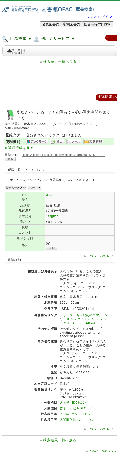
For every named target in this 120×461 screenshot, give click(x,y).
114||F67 (52, 216)
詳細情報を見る (21, 148)
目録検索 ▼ (17, 39)
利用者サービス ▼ (54, 39)
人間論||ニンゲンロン (75, 414)
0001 (49, 194)
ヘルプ (90, 17)
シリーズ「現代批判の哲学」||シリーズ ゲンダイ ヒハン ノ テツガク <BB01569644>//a (84, 319)
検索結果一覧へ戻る (60, 61)
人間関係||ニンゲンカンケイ (80, 419)
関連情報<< (107, 97)
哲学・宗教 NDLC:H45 (77, 408)
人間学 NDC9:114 (73, 402)
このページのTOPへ (101, 256)
